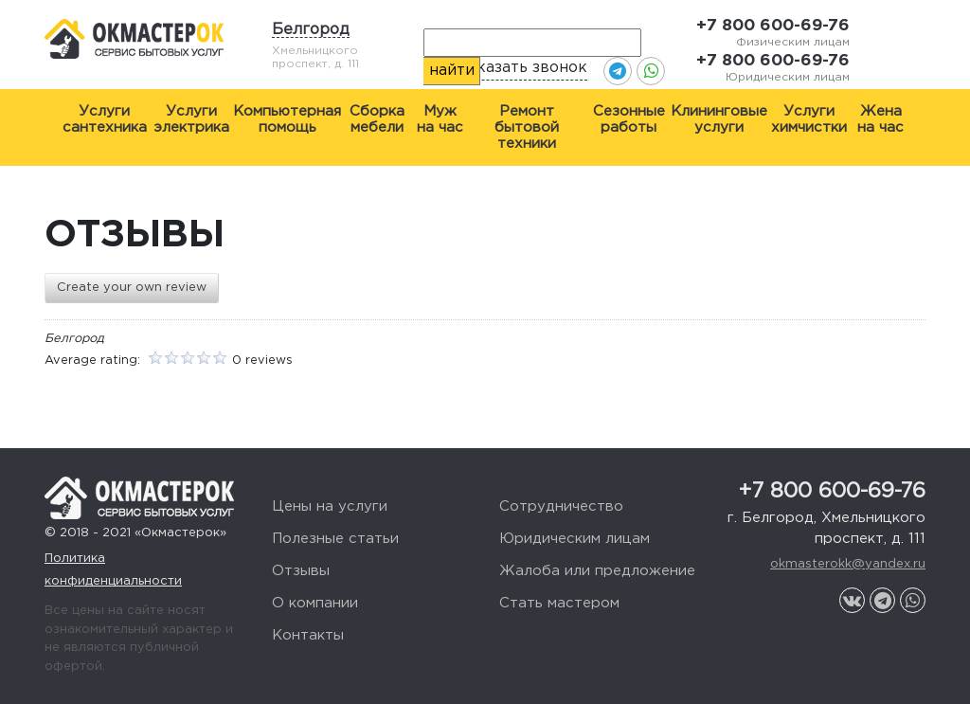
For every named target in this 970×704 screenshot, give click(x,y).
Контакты (308, 635)
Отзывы (301, 571)
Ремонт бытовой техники (526, 127)
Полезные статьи (335, 539)
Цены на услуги (329, 506)
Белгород (311, 30)
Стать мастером (559, 603)
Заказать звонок (522, 68)
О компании (315, 603)
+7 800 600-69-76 (773, 26)
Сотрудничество (561, 506)
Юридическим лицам (574, 539)
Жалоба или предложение (597, 571)
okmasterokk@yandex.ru (847, 564)
